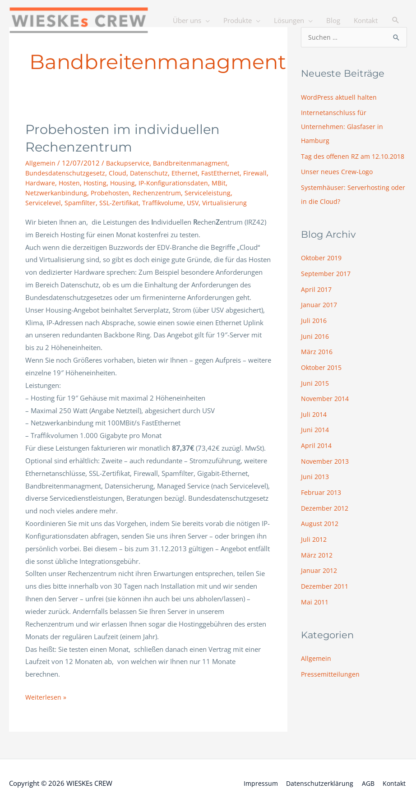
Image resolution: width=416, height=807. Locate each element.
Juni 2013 (316, 481)
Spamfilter (81, 202)
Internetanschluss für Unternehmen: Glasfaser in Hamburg (342, 126)
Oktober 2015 (323, 374)
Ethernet (186, 172)
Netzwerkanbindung (56, 192)
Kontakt (366, 49)
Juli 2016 (314, 329)
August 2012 (320, 527)
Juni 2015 (316, 390)
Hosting (97, 182)
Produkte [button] (237, 49)
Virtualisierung (231, 202)
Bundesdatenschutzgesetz (65, 172)
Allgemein (40, 162)
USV (199, 202)
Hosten (71, 182)
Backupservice (128, 162)
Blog (333, 49)
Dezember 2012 (326, 511)
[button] (395, 49)
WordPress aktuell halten (340, 97)
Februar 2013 (322, 496)
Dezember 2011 (326, 588)
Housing (126, 182)
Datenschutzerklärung (318, 782)
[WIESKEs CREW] (85, 20)
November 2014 (326, 405)
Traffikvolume (167, 202)
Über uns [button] (187, 49)
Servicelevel (43, 202)
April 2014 (317, 451)
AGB (367, 782)
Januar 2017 (320, 313)
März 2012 (317, 557)
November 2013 (326, 466)
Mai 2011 (315, 603)
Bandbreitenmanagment (193, 162)
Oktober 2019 (323, 268)
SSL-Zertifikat (121, 202)
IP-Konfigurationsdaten (177, 182)
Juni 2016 (316, 344)
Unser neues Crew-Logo (338, 183)
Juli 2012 (314, 542)
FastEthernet (222, 172)
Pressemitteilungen (331, 674)
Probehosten (111, 192)
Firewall (257, 172)
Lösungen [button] (289, 49)
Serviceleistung (210, 192)
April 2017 (317, 299)
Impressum (258, 782)
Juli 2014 (314, 420)
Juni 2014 (316, 435)
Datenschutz (150, 172)
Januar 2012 (320, 572)
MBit (224, 182)
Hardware (40, 182)
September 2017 (327, 283)
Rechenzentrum (159, 192)
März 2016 (317, 359)
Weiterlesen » (46, 696)
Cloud (118, 172)
